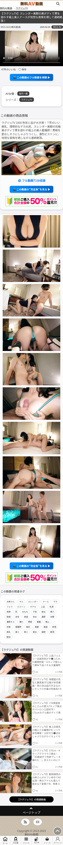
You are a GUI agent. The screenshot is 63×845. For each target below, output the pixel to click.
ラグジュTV (26, 99)
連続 (43, 631)
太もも (25, 611)
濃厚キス (11, 621)
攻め (35, 616)
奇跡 (9, 611)
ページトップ (31, 812)
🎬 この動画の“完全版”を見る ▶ (31, 189)
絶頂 (52, 631)
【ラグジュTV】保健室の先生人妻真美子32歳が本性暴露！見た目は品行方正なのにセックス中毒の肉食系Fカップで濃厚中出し (47, 684)
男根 (30, 621)
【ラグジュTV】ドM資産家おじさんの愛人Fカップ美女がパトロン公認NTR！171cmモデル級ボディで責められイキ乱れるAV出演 (47, 707)
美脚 (37, 626)
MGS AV (57, 27)
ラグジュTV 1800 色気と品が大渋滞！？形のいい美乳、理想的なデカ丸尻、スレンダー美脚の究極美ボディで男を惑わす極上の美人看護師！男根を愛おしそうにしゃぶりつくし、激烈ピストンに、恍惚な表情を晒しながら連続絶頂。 (31, 130)
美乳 (9, 631)
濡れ (21, 621)
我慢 (9, 616)
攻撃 (52, 616)
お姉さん (11, 601)
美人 (17, 631)
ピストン (21, 606)
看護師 (18, 626)
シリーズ (47, 840)
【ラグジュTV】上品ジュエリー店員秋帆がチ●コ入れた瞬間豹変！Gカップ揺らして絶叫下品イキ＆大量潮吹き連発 (47, 660)
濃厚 (43, 616)
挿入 (52, 611)
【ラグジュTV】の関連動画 (31, 799)
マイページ (57, 840)
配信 (9, 636)
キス (21, 601)
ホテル (33, 606)
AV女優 (15, 840)
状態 (9, 626)
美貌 (46, 626)
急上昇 (36, 840)
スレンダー (33, 601)
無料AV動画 (31, 834)
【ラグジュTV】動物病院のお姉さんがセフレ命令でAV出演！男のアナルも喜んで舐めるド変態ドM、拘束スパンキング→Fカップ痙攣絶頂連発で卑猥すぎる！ (47, 778)
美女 (35, 631)
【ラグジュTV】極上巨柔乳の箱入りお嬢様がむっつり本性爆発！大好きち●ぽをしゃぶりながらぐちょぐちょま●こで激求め (46, 731)
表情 (54, 626)
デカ (55, 601)
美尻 (28, 626)
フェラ (10, 606)
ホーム (5, 840)
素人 (26, 631)
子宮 (35, 611)
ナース (46, 601)
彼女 (43, 611)
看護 (39, 621)
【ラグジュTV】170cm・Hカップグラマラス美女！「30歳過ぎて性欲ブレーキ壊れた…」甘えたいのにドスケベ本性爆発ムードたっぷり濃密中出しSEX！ (46, 755)
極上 (48, 621)
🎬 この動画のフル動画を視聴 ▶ (31, 77)
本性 (17, 616)
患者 (26, 616)
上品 (43, 606)
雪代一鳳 (23, 93)
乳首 (52, 606)
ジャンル (26, 840)
